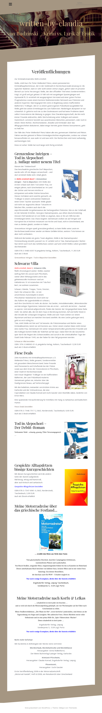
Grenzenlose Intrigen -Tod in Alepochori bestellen (36, 257)
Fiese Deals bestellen (24, 406)
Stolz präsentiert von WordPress (37, 708)
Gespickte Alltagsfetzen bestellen (29, 486)
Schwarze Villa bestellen (24, 341)
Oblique (62, 708)
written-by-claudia (51, 23)
